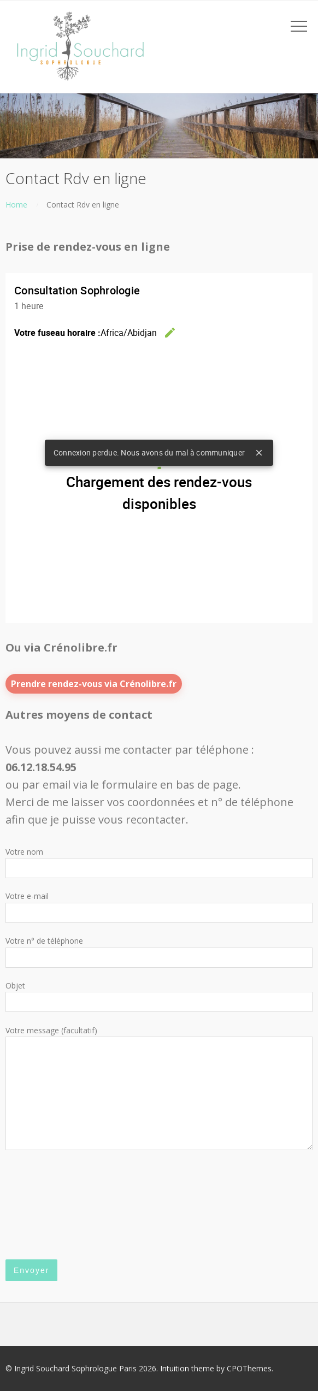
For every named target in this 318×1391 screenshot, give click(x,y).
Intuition (174, 1368)
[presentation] (50, 1205)
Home (16, 204)
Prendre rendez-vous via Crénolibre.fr (93, 684)
